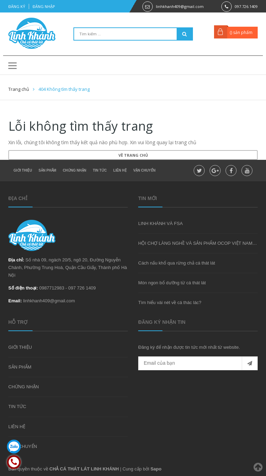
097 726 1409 (82, 288)
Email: (15, 300)
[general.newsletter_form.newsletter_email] (198, 363)
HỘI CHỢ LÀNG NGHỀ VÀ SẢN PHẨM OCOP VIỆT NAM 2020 (201, 243)
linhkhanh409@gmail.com (180, 6)
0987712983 (51, 288)
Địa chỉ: (16, 259)
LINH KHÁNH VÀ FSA (160, 223)
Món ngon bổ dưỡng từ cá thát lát (172, 282)
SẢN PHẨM (47, 170)
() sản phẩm (241, 32)
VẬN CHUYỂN (144, 170)
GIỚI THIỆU (23, 170)
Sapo (155, 468)
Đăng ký (16, 6)
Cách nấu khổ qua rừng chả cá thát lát (176, 263)
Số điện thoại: (23, 288)
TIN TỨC (100, 170)
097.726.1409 (246, 6)
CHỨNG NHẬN (74, 170)
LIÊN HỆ (120, 170)
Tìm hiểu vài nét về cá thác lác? (169, 302)
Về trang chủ (133, 155)
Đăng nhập (44, 6)
